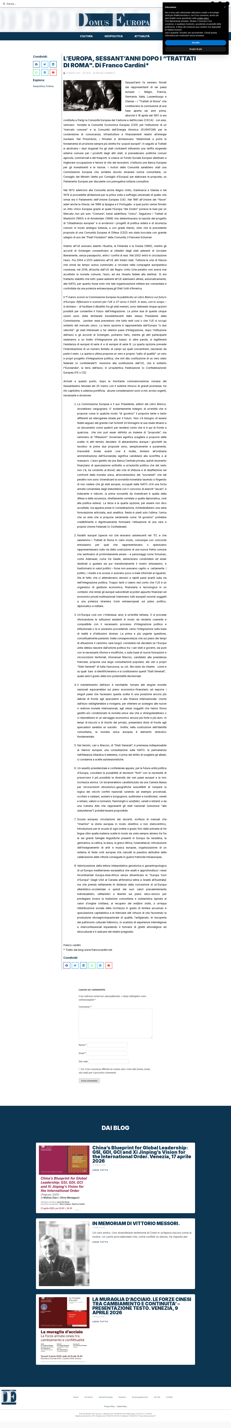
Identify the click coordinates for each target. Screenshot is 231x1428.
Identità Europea (106, 1397)
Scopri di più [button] (195, 1420)
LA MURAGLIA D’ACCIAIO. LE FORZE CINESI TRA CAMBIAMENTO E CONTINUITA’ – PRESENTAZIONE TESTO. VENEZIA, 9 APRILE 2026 (141, 1305)
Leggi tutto (100, 1170)
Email (82, 1053)
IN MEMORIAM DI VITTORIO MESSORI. (136, 1223)
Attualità (143, 36)
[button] (224, 1378)
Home (75, 1397)
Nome (82, 1045)
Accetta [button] (195, 1413)
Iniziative (122, 1397)
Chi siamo (88, 1397)
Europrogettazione (140, 1397)
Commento (85, 1006)
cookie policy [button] (203, 1389)
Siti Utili (157, 1397)
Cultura (87, 36)
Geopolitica (114, 36)
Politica (49, 86)
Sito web (83, 1061)
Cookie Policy (122, 1406)
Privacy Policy (109, 1406)
